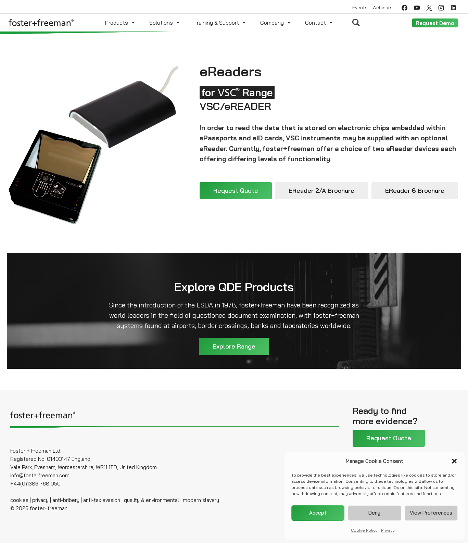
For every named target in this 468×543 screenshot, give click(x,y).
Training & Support (220, 22)
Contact (319, 22)
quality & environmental (151, 500)
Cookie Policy (364, 530)
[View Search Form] (356, 22)
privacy (40, 500)
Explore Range (234, 346)
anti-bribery (65, 500)
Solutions (164, 22)
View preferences (431, 512)
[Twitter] (429, 7)
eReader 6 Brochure (414, 190)
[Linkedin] (453, 7)
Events (360, 7)
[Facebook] (404, 7)
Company (275, 22)
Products (120, 22)
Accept (318, 512)
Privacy (388, 530)
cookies (19, 500)
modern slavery (201, 500)
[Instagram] (441, 7)
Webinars (382, 7)
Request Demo (435, 23)
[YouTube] (416, 7)
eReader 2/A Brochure (321, 190)
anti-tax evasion (101, 500)
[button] (454, 461)
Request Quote (235, 190)
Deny (374, 512)
